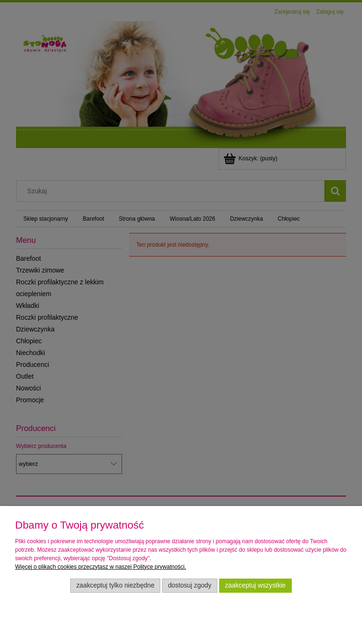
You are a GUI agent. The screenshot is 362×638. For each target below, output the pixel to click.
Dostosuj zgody (189, 585)
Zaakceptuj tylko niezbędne (115, 585)
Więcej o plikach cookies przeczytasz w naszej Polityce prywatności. (100, 566)
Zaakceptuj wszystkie (255, 585)
